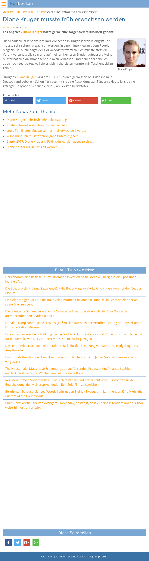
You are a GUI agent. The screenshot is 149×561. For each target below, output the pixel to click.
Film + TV (21, 11)
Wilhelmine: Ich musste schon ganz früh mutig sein (43, 136)
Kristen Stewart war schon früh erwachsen (37, 125)
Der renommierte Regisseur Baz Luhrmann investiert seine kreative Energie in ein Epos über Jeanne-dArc (70, 279)
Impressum (101, 556)
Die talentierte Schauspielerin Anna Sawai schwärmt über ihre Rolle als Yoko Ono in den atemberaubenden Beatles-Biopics (67, 313)
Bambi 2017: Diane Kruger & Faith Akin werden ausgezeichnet (50, 141)
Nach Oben (47, 556)
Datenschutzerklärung (80, 556)
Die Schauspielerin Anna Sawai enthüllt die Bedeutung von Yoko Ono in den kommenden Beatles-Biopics (74, 290)
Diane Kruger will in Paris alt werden (32, 147)
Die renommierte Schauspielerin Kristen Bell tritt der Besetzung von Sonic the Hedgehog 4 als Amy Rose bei (71, 348)
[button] (18, 100)
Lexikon (21, 4)
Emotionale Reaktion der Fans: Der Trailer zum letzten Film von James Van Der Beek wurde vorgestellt (69, 359)
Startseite (8, 11)
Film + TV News (36, 11)
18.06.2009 (8, 27)
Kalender (61, 556)
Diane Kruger (32, 32)
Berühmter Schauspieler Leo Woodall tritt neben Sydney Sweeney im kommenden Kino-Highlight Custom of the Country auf (73, 393)
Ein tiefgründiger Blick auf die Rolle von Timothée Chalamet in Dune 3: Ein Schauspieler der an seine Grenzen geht (71, 302)
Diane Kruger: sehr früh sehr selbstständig (37, 120)
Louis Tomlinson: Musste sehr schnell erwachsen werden (47, 131)
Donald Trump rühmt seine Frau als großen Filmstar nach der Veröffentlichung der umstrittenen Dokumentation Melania (73, 325)
